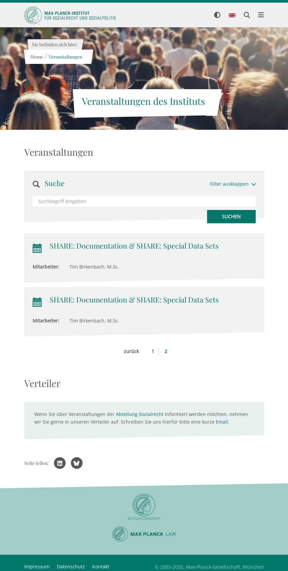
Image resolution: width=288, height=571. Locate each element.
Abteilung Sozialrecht (139, 414)
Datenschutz (71, 566)
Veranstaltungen (65, 57)
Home (36, 57)
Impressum (37, 566)
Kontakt (100, 566)
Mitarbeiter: (46, 267)
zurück (131, 351)
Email (222, 422)
